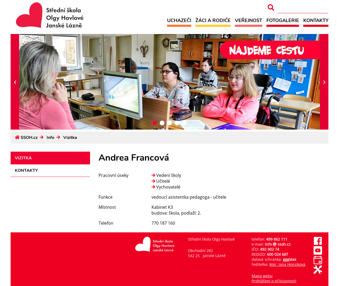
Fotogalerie (282, 20)
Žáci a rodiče (213, 20)
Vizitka (70, 137)
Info (50, 137)
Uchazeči (179, 20)
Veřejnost (248, 20)
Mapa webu (262, 275)
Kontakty (315, 20)
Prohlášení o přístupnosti (274, 280)
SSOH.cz (29, 137)
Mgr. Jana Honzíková (287, 264)
